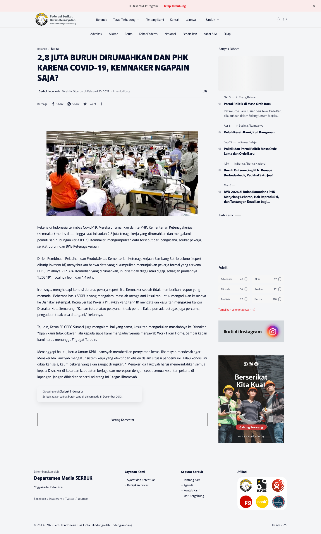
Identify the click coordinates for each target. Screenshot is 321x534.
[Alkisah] (113, 34)
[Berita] (128, 34)
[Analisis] (234, 299)
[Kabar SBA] (210, 34)
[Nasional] (170, 34)
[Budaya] (244, 125)
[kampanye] (256, 125)
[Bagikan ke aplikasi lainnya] (101, 104)
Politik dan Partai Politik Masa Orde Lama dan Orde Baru (250, 151)
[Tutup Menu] (314, 6)
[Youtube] (83, 498)
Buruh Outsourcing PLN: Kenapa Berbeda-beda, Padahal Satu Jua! (248, 172)
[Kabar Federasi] (148, 34)
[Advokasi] (96, 34)
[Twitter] (69, 498)
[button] (277, 19)
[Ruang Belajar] (247, 97)
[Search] (285, 19)
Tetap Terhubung (175, 6)
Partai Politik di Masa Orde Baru (247, 103)
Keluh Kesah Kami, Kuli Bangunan (249, 131)
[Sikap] (227, 34)
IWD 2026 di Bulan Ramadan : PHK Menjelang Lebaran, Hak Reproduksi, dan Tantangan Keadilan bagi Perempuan (251, 196)
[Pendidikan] (189, 34)
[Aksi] (268, 279)
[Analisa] (268, 289)
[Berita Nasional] (256, 163)
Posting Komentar (122, 419)
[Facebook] (40, 498)
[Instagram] (55, 498)
